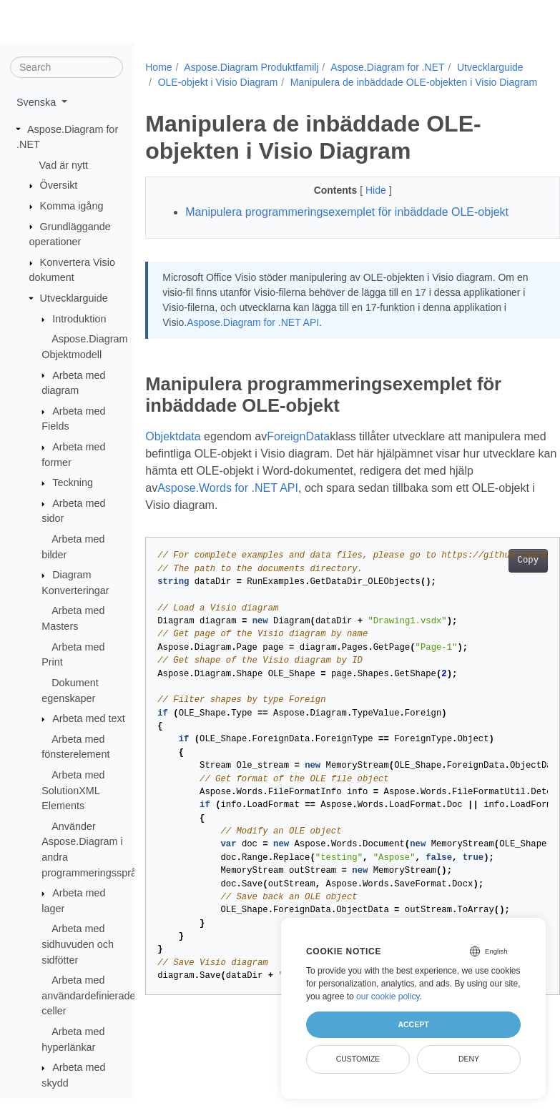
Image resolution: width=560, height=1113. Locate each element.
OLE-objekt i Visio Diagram (297, 82)
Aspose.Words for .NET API (255, 503)
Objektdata (172, 451)
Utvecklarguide (74, 299)
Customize (358, 1058)
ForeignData (298, 451)
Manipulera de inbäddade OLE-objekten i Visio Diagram (281, 97)
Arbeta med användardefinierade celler (88, 996)
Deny (468, 1058)
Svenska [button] (37, 103)
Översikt (59, 186)
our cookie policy (388, 996)
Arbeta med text (88, 719)
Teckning (72, 483)
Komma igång (72, 206)
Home (158, 67)
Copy (498, 575)
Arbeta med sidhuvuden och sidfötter (77, 945)
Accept (413, 1024)
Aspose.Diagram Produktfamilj (251, 67)
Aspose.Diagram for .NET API (308, 337)
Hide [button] (362, 205)
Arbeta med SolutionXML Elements (72, 791)
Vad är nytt (64, 166)
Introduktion (79, 319)
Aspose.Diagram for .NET (387, 67)
